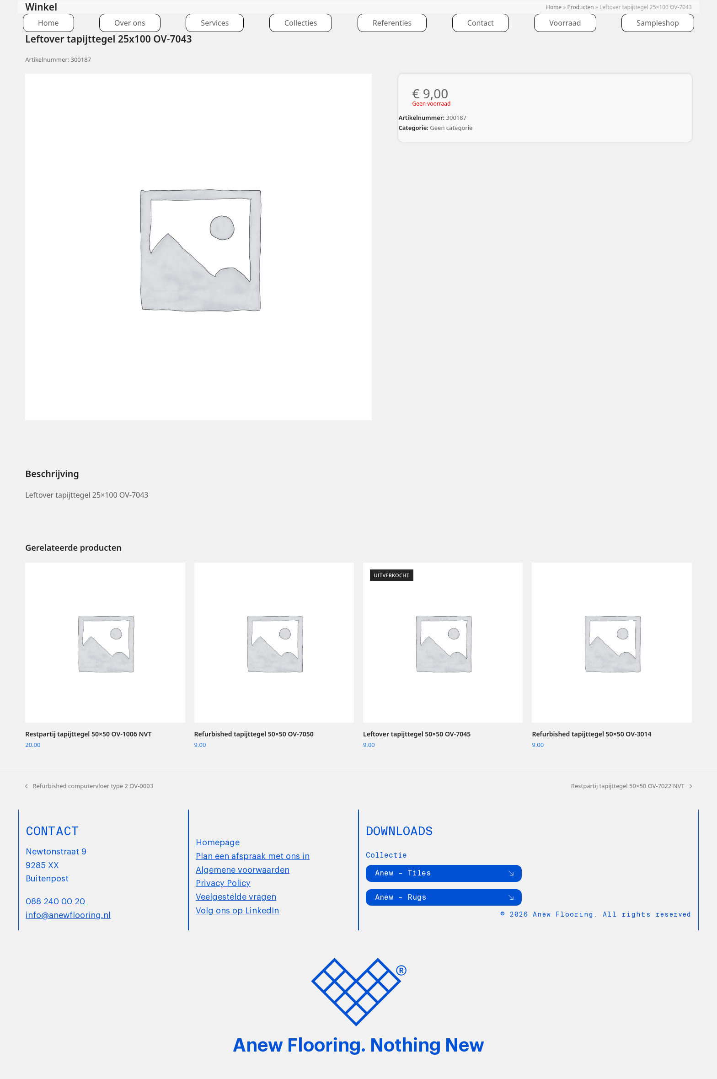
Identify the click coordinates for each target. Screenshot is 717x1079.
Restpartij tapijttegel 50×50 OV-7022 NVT (631, 786)
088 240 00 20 (55, 900)
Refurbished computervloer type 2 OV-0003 (89, 786)
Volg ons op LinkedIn (237, 909)
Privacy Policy (223, 882)
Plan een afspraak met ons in (253, 855)
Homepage (218, 841)
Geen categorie (451, 127)
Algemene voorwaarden (242, 869)
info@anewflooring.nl (68, 914)
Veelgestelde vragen (236, 896)
